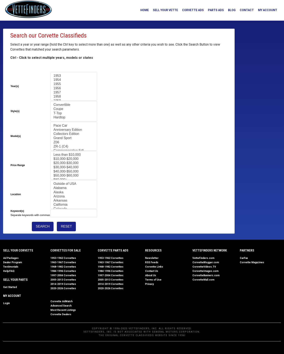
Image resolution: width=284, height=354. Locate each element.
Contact (245, 10)
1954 (73, 80)
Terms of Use (153, 279)
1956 (73, 88)
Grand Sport (73, 138)
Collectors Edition (73, 134)
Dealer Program (12, 262)
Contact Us (151, 270)
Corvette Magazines (252, 262)
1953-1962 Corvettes (63, 257)
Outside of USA (73, 184)
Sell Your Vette (163, 10)
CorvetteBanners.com (206, 275)
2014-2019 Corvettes (63, 283)
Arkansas (73, 201)
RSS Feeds (151, 262)
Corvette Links (154, 266)
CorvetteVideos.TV (204, 266)
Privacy (149, 283)
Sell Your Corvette (18, 250)
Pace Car (73, 126)
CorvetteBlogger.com (205, 262)
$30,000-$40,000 (73, 167)
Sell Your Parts (15, 279)
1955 (73, 84)
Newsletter (152, 257)
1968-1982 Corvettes (63, 266)
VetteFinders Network (209, 250)
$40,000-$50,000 (73, 172)
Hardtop (73, 118)
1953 (73, 76)
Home (143, 10)
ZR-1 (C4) (73, 147)
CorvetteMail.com (203, 279)
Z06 (73, 142)
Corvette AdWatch (61, 301)
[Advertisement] (256, 90)
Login (6, 303)
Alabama (73, 188)
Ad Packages (11, 257)
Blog (230, 10)
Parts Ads (214, 10)
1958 (73, 97)
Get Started (10, 287)
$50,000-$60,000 (73, 176)
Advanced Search (61, 305)
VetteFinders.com (203, 257)
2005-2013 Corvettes (63, 279)
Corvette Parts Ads (113, 250)
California (73, 205)
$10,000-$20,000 (73, 159)
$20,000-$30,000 (73, 163)
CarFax (244, 257)
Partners (247, 250)
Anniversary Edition (73, 130)
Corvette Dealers (60, 314)
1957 (73, 93)
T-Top (73, 113)
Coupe (73, 109)
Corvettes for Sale (65, 250)
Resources (153, 250)
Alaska (73, 192)
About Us (150, 275)
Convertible (73, 105)
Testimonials (10, 266)
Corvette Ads (191, 10)
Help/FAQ (8, 270)
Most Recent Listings (63, 309)
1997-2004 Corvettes (63, 275)
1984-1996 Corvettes (63, 270)
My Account (266, 10)
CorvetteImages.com (205, 270)
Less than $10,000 (73, 155)
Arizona (73, 197)
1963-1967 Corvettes (63, 262)
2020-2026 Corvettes (63, 288)
